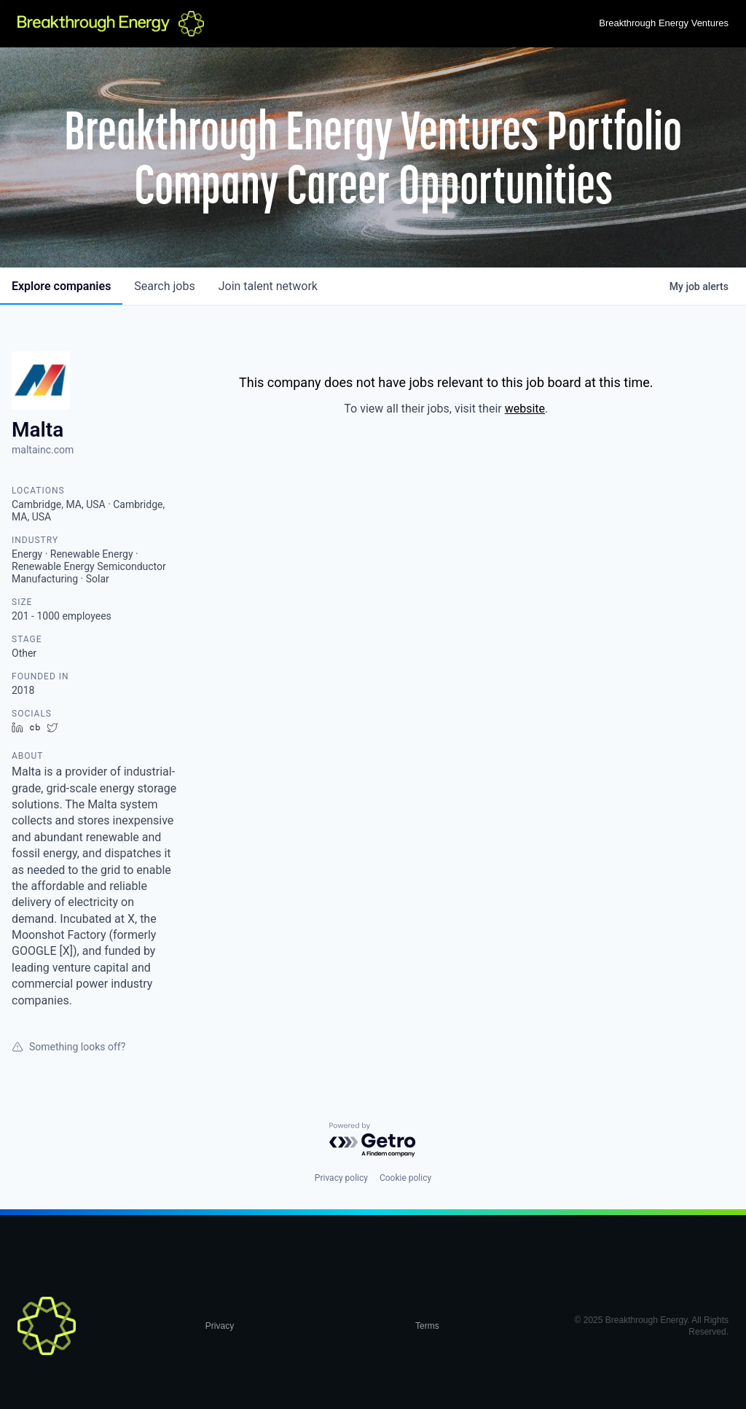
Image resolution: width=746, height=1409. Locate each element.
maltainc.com (43, 450)
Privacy (219, 1326)
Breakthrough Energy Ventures (664, 22)
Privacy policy (341, 1178)
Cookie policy (405, 1178)
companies (61, 286)
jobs (164, 286)
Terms (427, 1326)
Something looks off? (68, 1047)
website (525, 408)
